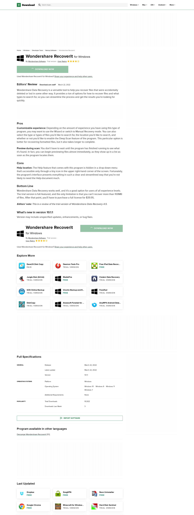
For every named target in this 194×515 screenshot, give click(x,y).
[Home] (19, 50)
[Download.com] (26, 5)
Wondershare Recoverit (58, 56)
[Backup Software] (51, 50)
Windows (133, 5)
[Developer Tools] (37, 50)
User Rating (69, 61)
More (173, 5)
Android (161, 5)
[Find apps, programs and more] (83, 5)
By (36, 61)
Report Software (70, 418)
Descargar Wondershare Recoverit (31, 434)
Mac (144, 5)
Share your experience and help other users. (73, 76)
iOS (152, 5)
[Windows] (26, 50)
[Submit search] (40, 5)
